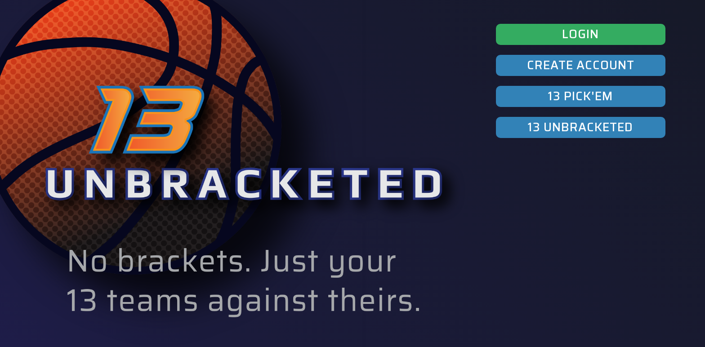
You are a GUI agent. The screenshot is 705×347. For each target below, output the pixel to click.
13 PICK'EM (580, 96)
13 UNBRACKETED (580, 127)
